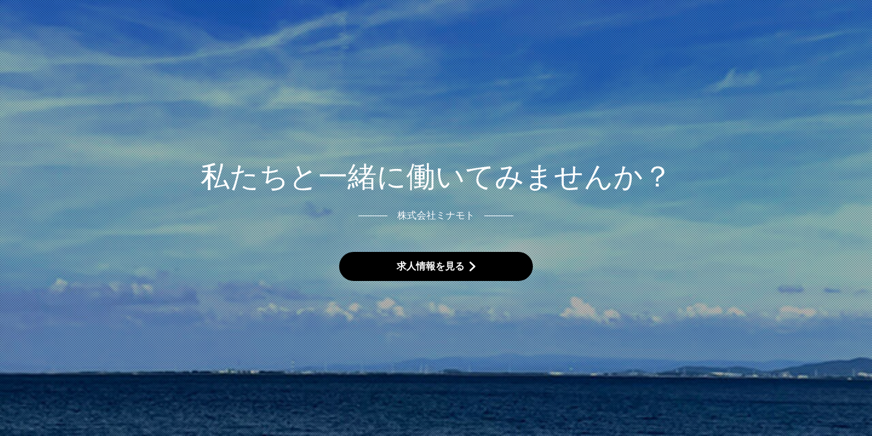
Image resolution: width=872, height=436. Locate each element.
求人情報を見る (430, 266)
